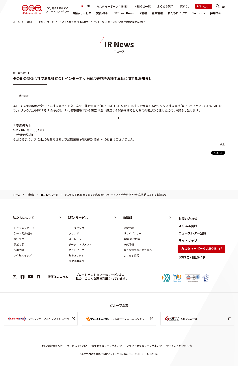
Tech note (198, 13)
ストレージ (75, 239)
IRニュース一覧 (46, 22)
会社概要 (19, 239)
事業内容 (19, 244)
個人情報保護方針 (52, 345)
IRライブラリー (133, 233)
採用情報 (215, 13)
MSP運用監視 (76, 261)
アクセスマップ (22, 255)
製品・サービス (82, 13)
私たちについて (177, 13)
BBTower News (124, 13)
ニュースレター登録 (192, 233)
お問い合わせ (204, 6)
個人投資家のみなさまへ (138, 250)
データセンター (78, 228)
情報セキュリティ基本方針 (107, 345)
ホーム (16, 22)
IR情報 (143, 13)
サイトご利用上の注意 (179, 345)
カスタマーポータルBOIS (112, 6)
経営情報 (129, 228)
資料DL (184, 6)
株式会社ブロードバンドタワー (32, 9)
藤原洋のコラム (58, 276)
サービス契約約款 (77, 345)
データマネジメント (80, 244)
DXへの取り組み (23, 233)
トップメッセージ (24, 228)
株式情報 (129, 244)
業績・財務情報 (132, 239)
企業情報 (157, 13)
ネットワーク (76, 250)
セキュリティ (76, 255)
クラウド (74, 233)
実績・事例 (102, 13)
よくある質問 (165, 6)
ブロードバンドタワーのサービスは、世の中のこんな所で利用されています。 (102, 276)
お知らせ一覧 (142, 6)
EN (88, 6)
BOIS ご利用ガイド (191, 257)
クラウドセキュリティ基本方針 (144, 345)
